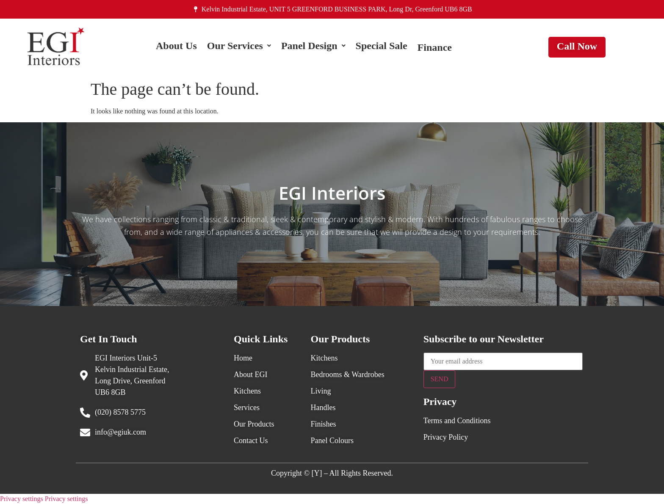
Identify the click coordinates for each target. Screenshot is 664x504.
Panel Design (313, 47)
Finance (435, 47)
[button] (239, 47)
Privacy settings (21, 498)
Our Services (239, 47)
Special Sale (381, 47)
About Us (176, 47)
